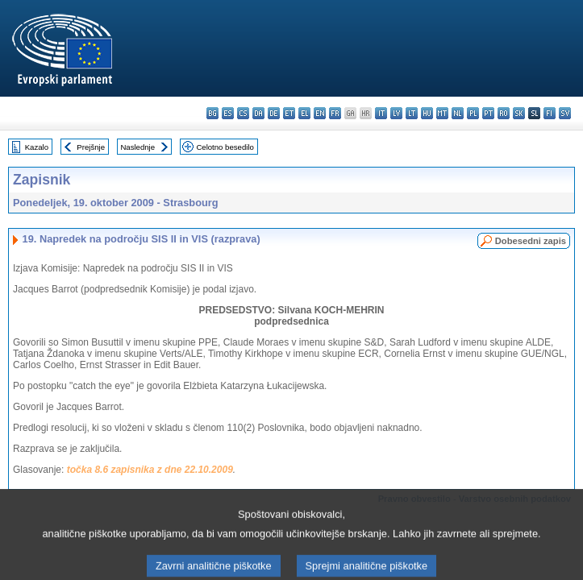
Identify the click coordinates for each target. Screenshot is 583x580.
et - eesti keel (289, 113)
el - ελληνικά (304, 113)
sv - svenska (565, 113)
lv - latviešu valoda (396, 113)
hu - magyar (427, 113)
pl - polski (473, 113)
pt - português (488, 113)
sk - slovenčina (519, 113)
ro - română (504, 113)
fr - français (335, 113)
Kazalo (36, 147)
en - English (320, 113)
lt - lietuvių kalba (412, 113)
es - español (228, 113)
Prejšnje (91, 147)
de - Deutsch (274, 113)
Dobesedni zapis (530, 241)
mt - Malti (442, 113)
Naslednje (137, 147)
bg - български (212, 113)
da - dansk (258, 113)
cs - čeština (243, 113)
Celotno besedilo (224, 147)
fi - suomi (549, 113)
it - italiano (381, 113)
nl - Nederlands (458, 113)
